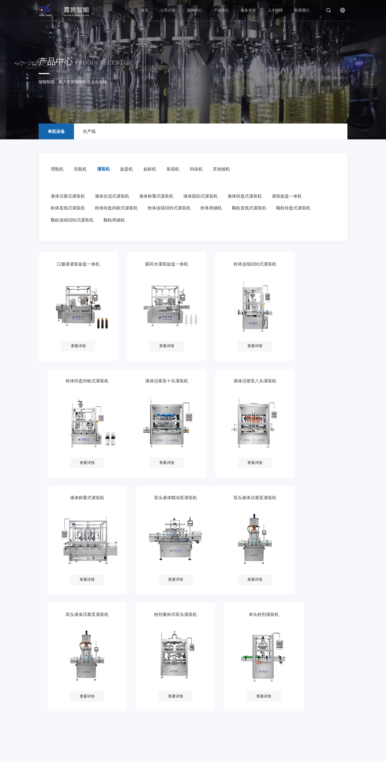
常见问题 (149, 711)
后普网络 (341, 755)
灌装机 (104, 169)
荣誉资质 (54, 721)
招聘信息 (180, 701)
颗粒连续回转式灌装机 (72, 221)
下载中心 (149, 721)
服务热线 (149, 701)
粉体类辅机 (213, 208)
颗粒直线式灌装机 (251, 208)
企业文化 (54, 701)
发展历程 (54, 711)
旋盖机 (128, 169)
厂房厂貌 (54, 730)
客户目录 (54, 740)
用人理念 (180, 692)
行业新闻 (86, 701)
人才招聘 (275, 10)
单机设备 (117, 692)
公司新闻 (86, 692)
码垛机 (199, 169)
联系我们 (301, 10)
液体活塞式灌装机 (68, 196)
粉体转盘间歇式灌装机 (116, 208)
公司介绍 (167, 10)
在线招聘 (180, 711)
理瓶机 (57, 169)
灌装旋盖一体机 (289, 196)
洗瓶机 (81, 169)
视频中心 (86, 711)
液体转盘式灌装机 (247, 196)
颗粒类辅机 (114, 221)
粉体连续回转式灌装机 (170, 208)
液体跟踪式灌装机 (202, 196)
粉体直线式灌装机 (68, 208)
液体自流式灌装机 (112, 196)
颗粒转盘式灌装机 (296, 208)
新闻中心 (194, 10)
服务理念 (149, 692)
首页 (145, 10)
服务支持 (248, 10)
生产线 (117, 701)
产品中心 (221, 10)
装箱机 (175, 169)
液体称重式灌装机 (157, 196)
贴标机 (152, 169)
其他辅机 (225, 169)
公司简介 (54, 692)
